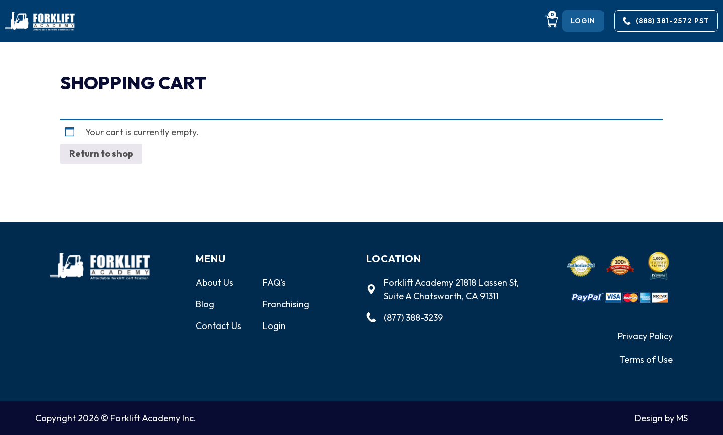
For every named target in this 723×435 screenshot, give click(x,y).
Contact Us (219, 326)
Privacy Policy (645, 336)
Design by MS (661, 418)
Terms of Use (646, 359)
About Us (214, 282)
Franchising (286, 304)
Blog (205, 304)
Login (274, 326)
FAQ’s (274, 282)
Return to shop (101, 153)
